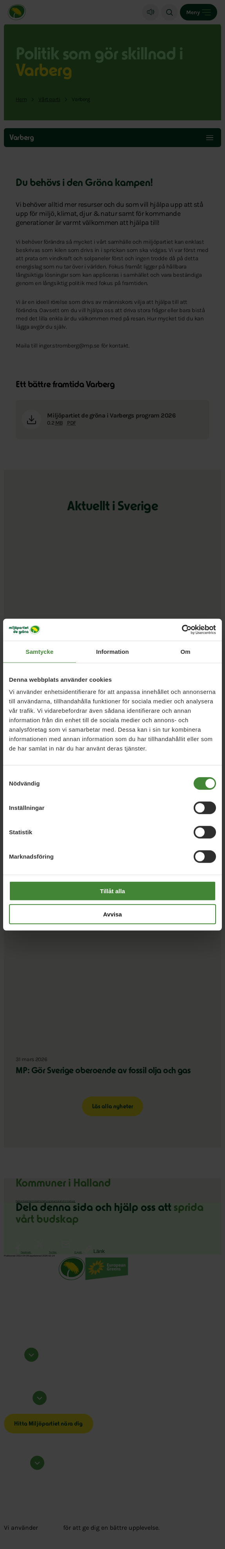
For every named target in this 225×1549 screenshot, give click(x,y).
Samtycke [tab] (40, 651)
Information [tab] (112, 651)
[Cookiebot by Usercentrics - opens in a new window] (181, 630)
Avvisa (112, 914)
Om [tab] (185, 651)
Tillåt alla (112, 891)
